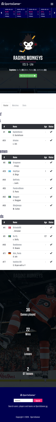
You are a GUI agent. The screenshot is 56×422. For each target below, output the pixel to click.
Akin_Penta (29, 69)
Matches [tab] (15, 105)
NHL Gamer (11, 4)
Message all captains (28, 76)
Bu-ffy (19, 69)
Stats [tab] (24, 105)
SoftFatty (40, 69)
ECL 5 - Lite (28, 64)
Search (38, 400)
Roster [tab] (5, 105)
